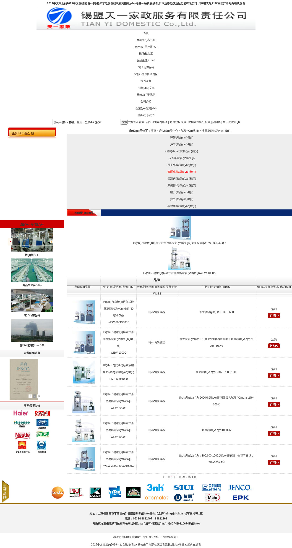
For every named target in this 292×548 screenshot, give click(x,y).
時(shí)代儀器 (157, 286)
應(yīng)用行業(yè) (146, 46)
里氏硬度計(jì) (231, 122)
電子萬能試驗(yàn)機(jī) (181, 165)
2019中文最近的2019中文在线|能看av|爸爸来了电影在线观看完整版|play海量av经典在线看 (146, 544)
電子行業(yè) (146, 67)
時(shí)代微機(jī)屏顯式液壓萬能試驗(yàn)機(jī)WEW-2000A (118, 401)
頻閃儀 (216, 122)
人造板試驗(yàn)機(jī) (182, 158)
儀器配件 (15, 242)
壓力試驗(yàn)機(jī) (181, 192)
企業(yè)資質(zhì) (146, 108)
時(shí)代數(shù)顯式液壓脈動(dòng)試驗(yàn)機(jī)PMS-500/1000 (118, 372)
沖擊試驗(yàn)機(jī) (181, 144)
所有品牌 (142, 286)
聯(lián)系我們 (146, 115)
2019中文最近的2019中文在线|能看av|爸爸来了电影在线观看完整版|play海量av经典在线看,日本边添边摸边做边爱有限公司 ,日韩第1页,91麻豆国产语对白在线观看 (146, 3)
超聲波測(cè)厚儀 (156, 122)
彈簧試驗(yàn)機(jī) (181, 137)
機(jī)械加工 (146, 53)
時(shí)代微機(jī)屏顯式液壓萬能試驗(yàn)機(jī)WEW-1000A (118, 430)
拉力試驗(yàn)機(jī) (181, 199)
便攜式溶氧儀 (136, 122)
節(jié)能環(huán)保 (146, 74)
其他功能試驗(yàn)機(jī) (181, 206)
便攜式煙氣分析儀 (199, 122)
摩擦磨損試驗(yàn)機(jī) (181, 185)
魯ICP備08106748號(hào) (184, 523)
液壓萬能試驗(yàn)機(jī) (216, 130)
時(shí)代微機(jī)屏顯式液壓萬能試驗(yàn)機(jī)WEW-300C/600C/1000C (118, 459)
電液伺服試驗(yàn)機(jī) (181, 178)
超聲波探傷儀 (178, 122)
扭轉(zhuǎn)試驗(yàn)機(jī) (181, 151)
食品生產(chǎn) (146, 60)
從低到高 (273, 286)
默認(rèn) (285, 286)
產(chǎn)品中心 (146, 40)
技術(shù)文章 (145, 87)
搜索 (124, 122)
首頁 (146, 33)
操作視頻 (146, 81)
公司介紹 (146, 101)
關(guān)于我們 (146, 94)
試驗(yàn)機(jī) (190, 130)
